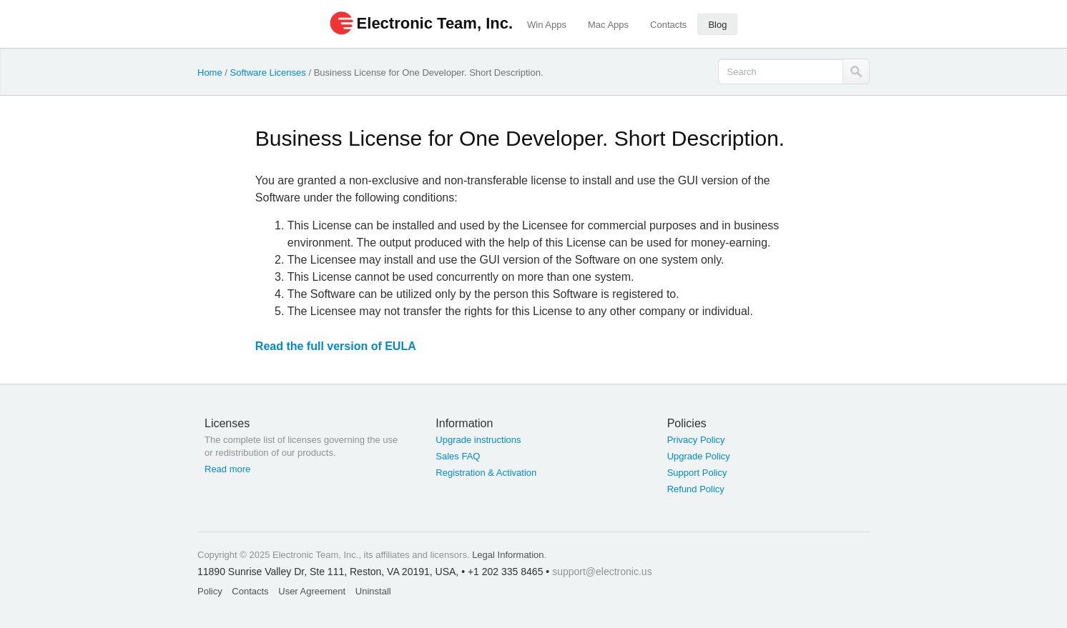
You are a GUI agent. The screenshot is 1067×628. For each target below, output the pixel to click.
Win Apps (546, 24)
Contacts (668, 24)
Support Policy (697, 472)
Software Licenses (268, 72)
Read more (227, 469)
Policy (209, 591)
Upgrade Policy (698, 456)
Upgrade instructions (478, 439)
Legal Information (508, 554)
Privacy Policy (696, 439)
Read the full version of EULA (335, 346)
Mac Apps (608, 24)
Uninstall (373, 591)
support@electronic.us (602, 571)
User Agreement (311, 591)
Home (209, 72)
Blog (717, 24)
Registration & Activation (486, 472)
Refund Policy (695, 489)
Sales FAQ (458, 456)
